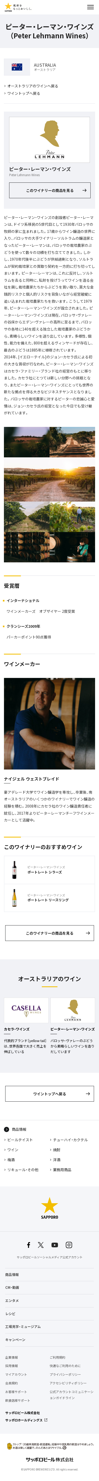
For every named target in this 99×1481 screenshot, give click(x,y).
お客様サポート (16, 1391)
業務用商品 (62, 1169)
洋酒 (56, 1159)
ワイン (12, 1149)
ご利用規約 (57, 1357)
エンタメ (12, 1300)
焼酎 (56, 1149)
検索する (81, 7)
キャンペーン (15, 1339)
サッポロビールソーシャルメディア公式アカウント (50, 1257)
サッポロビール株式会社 (22, 1412)
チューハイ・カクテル (70, 1139)
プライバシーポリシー (65, 1374)
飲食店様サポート (17, 1400)
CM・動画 (12, 1287)
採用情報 (11, 1365)
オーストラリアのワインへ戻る (32, 85)
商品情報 (19, 1129)
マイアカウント (16, 1374)
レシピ (10, 1313)
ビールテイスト (20, 1139)
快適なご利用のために (65, 1365)
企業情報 (11, 1357)
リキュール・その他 (22, 1169)
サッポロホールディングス (24, 1420)
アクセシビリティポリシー (68, 1383)
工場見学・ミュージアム (23, 1326)
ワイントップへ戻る (23, 93)
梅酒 (11, 1159)
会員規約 (11, 1383)
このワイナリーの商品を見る (50, 190)
